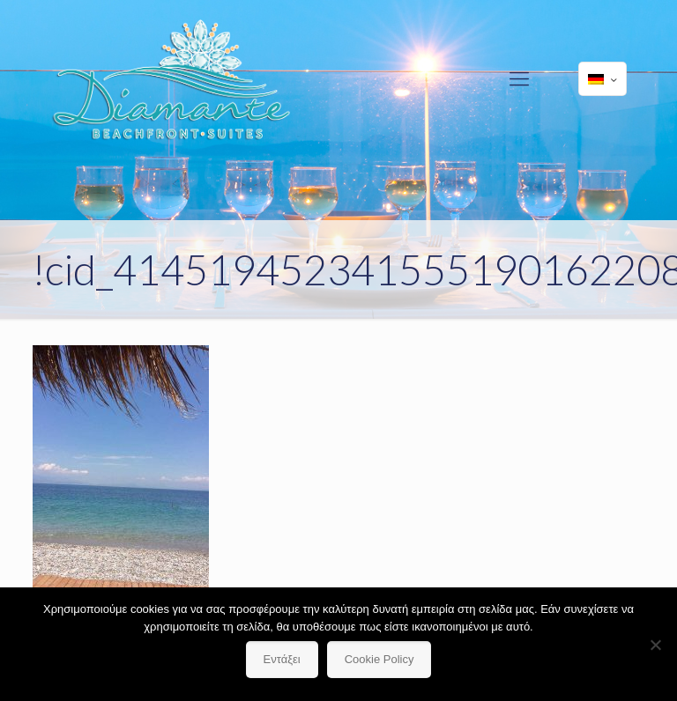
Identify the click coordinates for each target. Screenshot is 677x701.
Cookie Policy (379, 659)
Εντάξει (282, 659)
